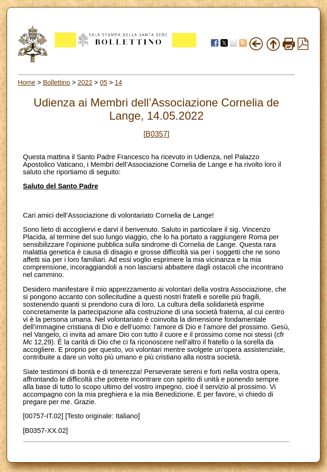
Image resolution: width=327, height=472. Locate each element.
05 (104, 82)
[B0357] (156, 134)
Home (26, 82)
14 (118, 82)
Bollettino (56, 82)
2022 (85, 82)
